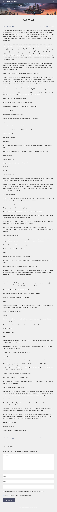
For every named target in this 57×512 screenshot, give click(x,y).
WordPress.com (32, 509)
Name (4, 476)
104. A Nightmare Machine (47, 26)
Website (5, 487)
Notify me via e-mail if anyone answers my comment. (17, 495)
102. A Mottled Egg (8, 26)
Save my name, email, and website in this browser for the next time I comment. (24, 491)
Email (4, 481)
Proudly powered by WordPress (28, 507)
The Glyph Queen (12, 1)
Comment (6, 456)
